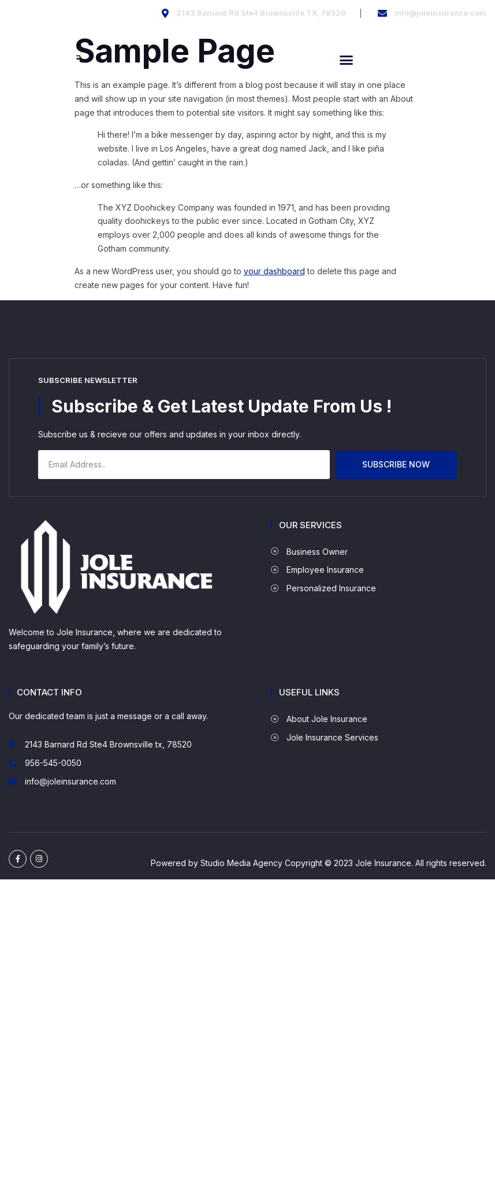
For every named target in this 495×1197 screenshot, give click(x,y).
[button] (347, 60)
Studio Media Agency (241, 863)
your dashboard (274, 271)
